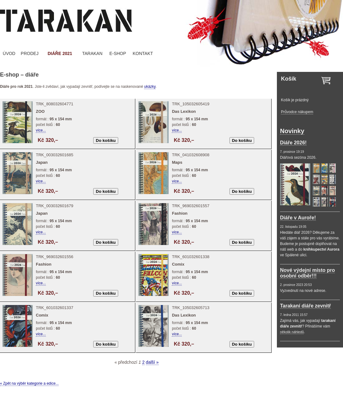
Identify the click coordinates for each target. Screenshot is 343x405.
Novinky (292, 131)
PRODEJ (30, 53)
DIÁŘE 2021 (60, 53)
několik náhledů (292, 332)
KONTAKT (143, 53)
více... (41, 130)
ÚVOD (9, 53)
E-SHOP (117, 53)
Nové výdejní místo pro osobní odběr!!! (307, 273)
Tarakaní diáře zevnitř (305, 305)
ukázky (149, 86)
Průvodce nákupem (297, 112)
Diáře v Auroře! (298, 217)
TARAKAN (92, 53)
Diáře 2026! (293, 142)
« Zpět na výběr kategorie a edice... (29, 383)
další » (152, 362)
